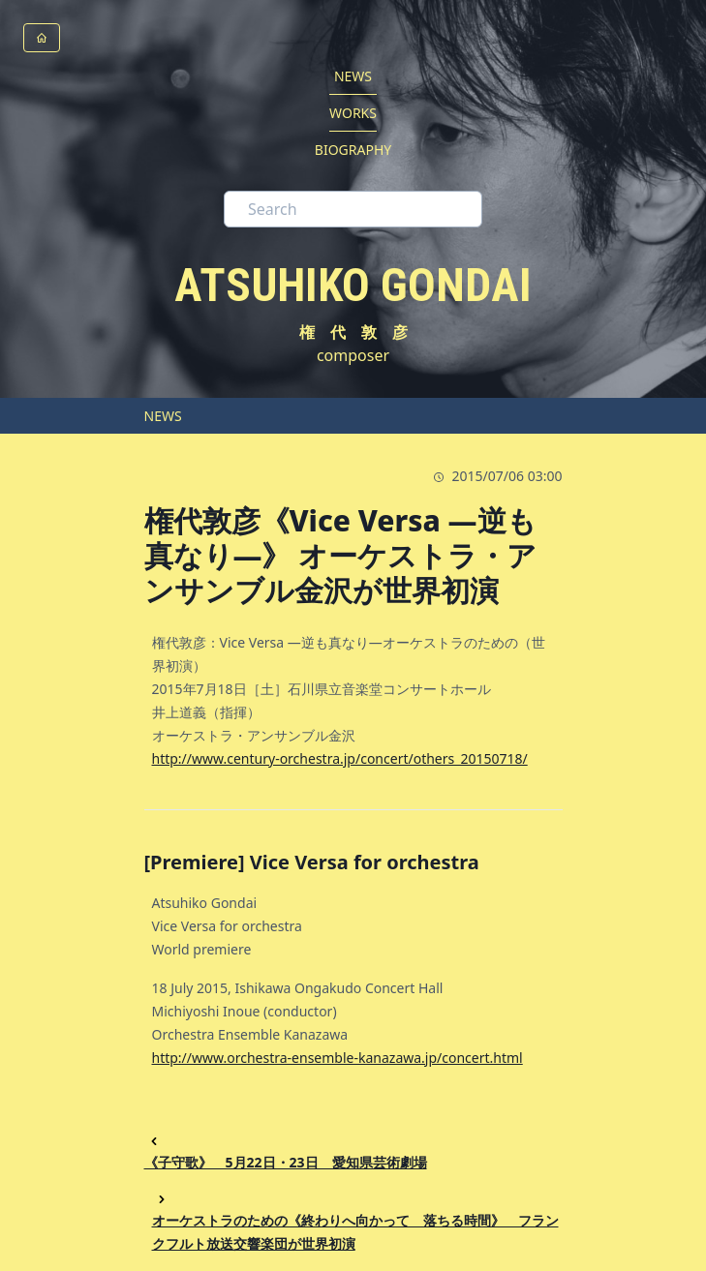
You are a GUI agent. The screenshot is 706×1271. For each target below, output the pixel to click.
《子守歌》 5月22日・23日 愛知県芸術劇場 (285, 1151)
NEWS (353, 76)
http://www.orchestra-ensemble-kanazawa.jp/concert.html (337, 1057)
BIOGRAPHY (353, 149)
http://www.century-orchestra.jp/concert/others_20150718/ (340, 758)
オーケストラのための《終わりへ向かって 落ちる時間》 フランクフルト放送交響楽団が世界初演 (355, 1221)
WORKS (353, 113)
